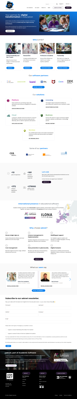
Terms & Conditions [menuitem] (68, 395)
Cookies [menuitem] (60, 395)
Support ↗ (61, 3)
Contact (68, 7)
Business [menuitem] (24, 383)
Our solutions (30, 7)
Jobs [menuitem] (40, 383)
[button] (70, 279)
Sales (49, 7)
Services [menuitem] (24, 385)
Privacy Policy (39, 338)
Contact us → (46, 182)
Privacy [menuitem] (56, 395)
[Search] (51, 4)
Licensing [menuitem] (24, 379)
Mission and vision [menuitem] (42, 381)
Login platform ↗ (58, 7)
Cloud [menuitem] (23, 381)
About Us (44, 7)
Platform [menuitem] (24, 377)
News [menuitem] (40, 379)
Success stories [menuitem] (42, 377)
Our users (37, 7)
